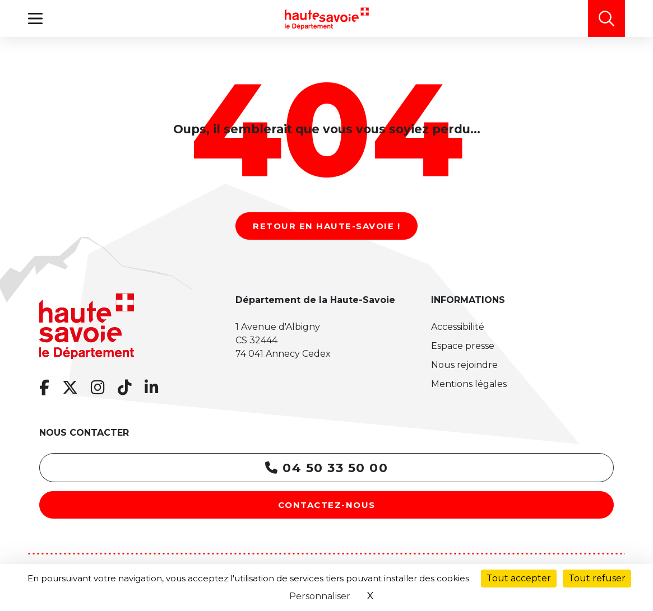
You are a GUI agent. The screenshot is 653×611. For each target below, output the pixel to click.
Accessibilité (457, 326)
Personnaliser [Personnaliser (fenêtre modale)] (319, 596)
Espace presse (462, 346)
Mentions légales (469, 384)
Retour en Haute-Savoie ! (326, 226)
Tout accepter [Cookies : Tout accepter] (519, 578)
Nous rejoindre (464, 365)
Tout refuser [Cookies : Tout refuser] (597, 578)
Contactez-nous (327, 505)
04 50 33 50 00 (326, 467)
